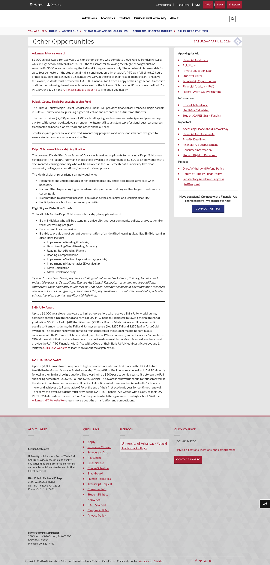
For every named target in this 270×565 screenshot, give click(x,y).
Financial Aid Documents (198, 134)
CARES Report (97, 505)
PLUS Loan (189, 65)
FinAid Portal (183, 4)
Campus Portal (163, 4)
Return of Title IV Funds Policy (202, 173)
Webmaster (145, 561)
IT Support (234, 4)
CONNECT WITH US (208, 208)
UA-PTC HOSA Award (46, 359)
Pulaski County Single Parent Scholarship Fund (61, 101)
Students (124, 18)
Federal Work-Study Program (202, 91)
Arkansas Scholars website (80, 89)
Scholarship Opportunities (153, 31)
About (174, 18)
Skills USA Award (43, 307)
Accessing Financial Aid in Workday (205, 129)
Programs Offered (99, 447)
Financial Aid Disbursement (200, 144)
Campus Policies (98, 510)
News (220, 4)
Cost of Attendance (195, 105)
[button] (232, 19)
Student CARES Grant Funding (202, 115)
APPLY (208, 4)
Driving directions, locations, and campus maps (206, 449)
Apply (91, 442)
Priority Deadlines (194, 139)
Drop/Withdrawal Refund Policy (203, 168)
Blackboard (95, 473)
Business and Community (150, 18)
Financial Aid (96, 463)
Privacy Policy (97, 515)
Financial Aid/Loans (195, 60)
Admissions (89, 18)
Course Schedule (98, 468)
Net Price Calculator (196, 110)
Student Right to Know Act (200, 155)
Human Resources (99, 478)
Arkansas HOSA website (48, 400)
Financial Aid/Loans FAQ (198, 86)
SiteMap (159, 561)
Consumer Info (97, 489)
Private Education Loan (197, 70)
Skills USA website (55, 347)
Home (53, 31)
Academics (108, 18)
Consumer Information (197, 150)
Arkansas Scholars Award (48, 53)
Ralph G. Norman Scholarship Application (58, 149)
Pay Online (94, 457)
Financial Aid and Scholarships (105, 31)
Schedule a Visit (98, 452)
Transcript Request (100, 484)
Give (197, 4)
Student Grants (192, 76)
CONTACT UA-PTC (188, 459)
